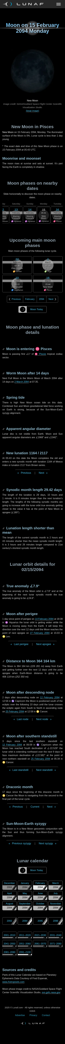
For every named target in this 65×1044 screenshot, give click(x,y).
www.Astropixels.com (13, 982)
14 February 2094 (44, 619)
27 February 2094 (39, 633)
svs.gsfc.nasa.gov (51, 992)
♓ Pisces (40, 354)
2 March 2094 (21, 382)
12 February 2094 (49, 697)
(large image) (32, 110)
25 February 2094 (15, 711)
